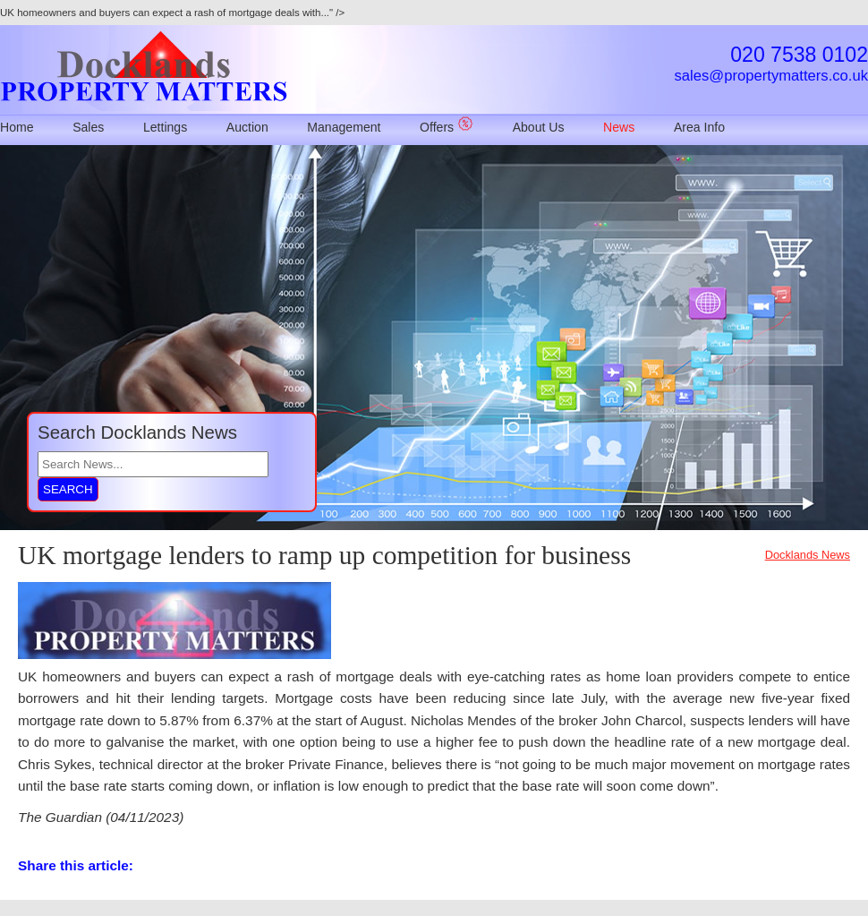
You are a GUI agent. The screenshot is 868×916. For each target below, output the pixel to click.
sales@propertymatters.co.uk (771, 75)
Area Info (699, 127)
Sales (88, 127)
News (618, 127)
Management (343, 127)
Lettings (165, 127)
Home (17, 127)
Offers (446, 127)
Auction (247, 127)
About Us (539, 127)
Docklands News (807, 554)
